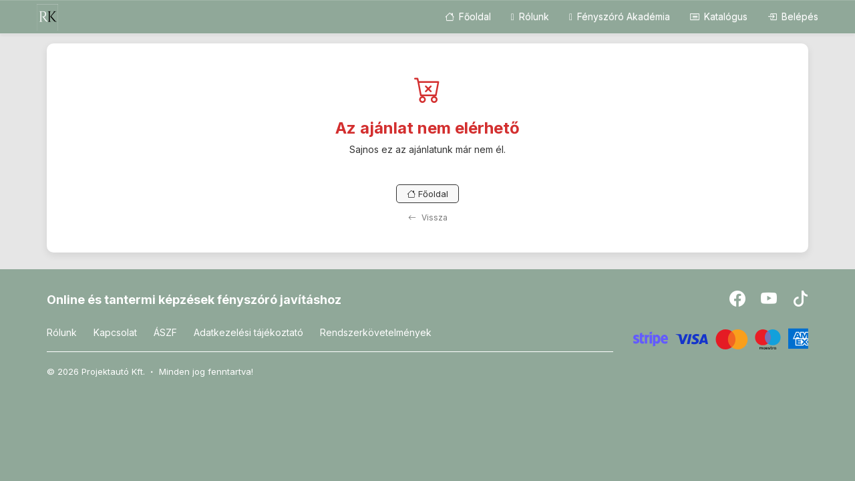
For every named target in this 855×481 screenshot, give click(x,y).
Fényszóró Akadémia (619, 16)
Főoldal (468, 16)
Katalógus (718, 16)
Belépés (792, 16)
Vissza (428, 217)
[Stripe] (721, 338)
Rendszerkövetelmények (376, 332)
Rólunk (530, 16)
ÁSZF (165, 332)
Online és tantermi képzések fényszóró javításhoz (194, 300)
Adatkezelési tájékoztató (248, 332)
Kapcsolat (115, 332)
